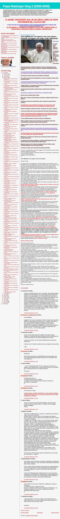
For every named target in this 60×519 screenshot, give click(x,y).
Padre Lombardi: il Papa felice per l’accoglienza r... (9, 246)
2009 (4, 72)
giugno (5, 296)
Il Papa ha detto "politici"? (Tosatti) (9, 217)
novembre (6, 75)
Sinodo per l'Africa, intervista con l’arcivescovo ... (9, 183)
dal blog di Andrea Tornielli (27, 240)
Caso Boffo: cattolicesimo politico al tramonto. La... (10, 90)
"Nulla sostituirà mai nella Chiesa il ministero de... (10, 153)
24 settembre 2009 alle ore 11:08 (31, 349)
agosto (5, 293)
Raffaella (24, 375)
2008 (4, 303)
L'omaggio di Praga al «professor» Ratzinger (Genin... (10, 140)
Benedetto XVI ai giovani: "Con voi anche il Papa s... (10, 254)
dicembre (6, 73)
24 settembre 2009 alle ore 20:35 (31, 494)
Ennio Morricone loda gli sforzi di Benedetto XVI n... (9, 138)
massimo (24, 351)
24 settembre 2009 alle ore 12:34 (31, 409)
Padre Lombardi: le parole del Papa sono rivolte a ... (10, 263)
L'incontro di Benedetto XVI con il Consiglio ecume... (9, 239)
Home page (40, 512)
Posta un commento (25, 510)
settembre (6, 77)
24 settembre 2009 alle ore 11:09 (31, 361)
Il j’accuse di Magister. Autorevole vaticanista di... (9, 181)
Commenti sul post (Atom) (32, 515)
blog (34, 151)
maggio (5, 297)
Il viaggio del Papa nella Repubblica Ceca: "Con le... (10, 222)
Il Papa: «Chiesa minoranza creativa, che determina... (10, 205)
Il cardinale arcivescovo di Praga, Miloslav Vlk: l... (9, 166)
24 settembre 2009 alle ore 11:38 (31, 398)
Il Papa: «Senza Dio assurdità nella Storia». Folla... (10, 232)
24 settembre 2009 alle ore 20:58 (31, 507)
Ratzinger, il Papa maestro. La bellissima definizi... (9, 235)
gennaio (5, 302)
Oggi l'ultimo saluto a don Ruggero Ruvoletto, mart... (10, 164)
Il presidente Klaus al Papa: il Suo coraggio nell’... (9, 216)
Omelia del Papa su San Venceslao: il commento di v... (10, 188)
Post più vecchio (55, 512)
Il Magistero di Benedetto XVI (7, 39)
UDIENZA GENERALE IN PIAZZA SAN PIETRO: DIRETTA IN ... (10, 120)
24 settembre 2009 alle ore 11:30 (31, 373)
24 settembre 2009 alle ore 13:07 (31, 456)
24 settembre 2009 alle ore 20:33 (31, 479)
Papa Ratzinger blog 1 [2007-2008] (8, 53)
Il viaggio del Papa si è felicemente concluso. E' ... (10, 173)
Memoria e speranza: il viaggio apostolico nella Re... (9, 277)
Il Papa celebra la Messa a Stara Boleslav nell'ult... (9, 292)
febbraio (5, 301)
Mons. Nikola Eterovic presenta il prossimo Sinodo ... (9, 94)
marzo (5, 300)
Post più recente (24, 512)
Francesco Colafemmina (29, 315)
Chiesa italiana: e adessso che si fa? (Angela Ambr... (10, 110)
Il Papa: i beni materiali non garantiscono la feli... (8, 250)
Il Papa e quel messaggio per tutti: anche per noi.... (9, 127)
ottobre (5, 76)
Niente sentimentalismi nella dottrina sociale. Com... (10, 81)
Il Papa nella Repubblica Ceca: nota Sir (10, 268)
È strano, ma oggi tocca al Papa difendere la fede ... (9, 134)
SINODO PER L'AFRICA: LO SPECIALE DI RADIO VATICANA (11, 88)
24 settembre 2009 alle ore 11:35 (31, 386)
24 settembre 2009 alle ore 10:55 (31, 330)
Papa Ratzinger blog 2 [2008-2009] (26, 6)
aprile (5, 298)
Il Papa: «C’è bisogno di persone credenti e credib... (9, 199)
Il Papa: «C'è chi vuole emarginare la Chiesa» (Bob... (10, 275)
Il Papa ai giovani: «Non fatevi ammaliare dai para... (9, 136)
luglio (5, 295)
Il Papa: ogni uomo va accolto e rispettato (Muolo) (9, 201)
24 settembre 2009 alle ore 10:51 (31, 312)
